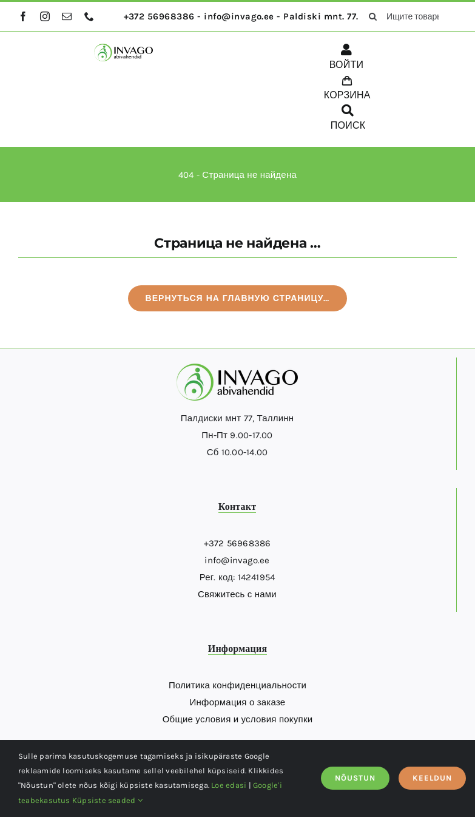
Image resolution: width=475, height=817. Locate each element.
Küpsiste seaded (107, 800)
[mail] (67, 16)
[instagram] (45, 16)
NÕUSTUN (355, 777)
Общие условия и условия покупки (238, 719)
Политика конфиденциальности (237, 685)
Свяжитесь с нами (237, 594)
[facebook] (23, 16)
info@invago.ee (236, 560)
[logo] (123, 47)
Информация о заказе (238, 702)
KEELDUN (432, 777)
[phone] (89, 16)
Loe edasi (228, 785)
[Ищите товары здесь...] (408, 16)
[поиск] (373, 16)
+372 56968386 (237, 543)
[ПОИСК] (348, 119)
